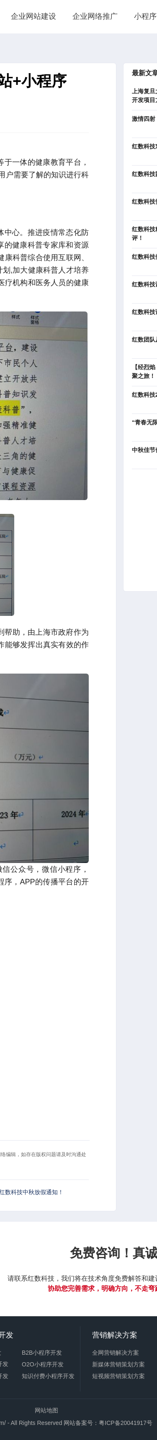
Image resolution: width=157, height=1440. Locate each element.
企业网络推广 (95, 16)
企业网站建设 (33, 16)
